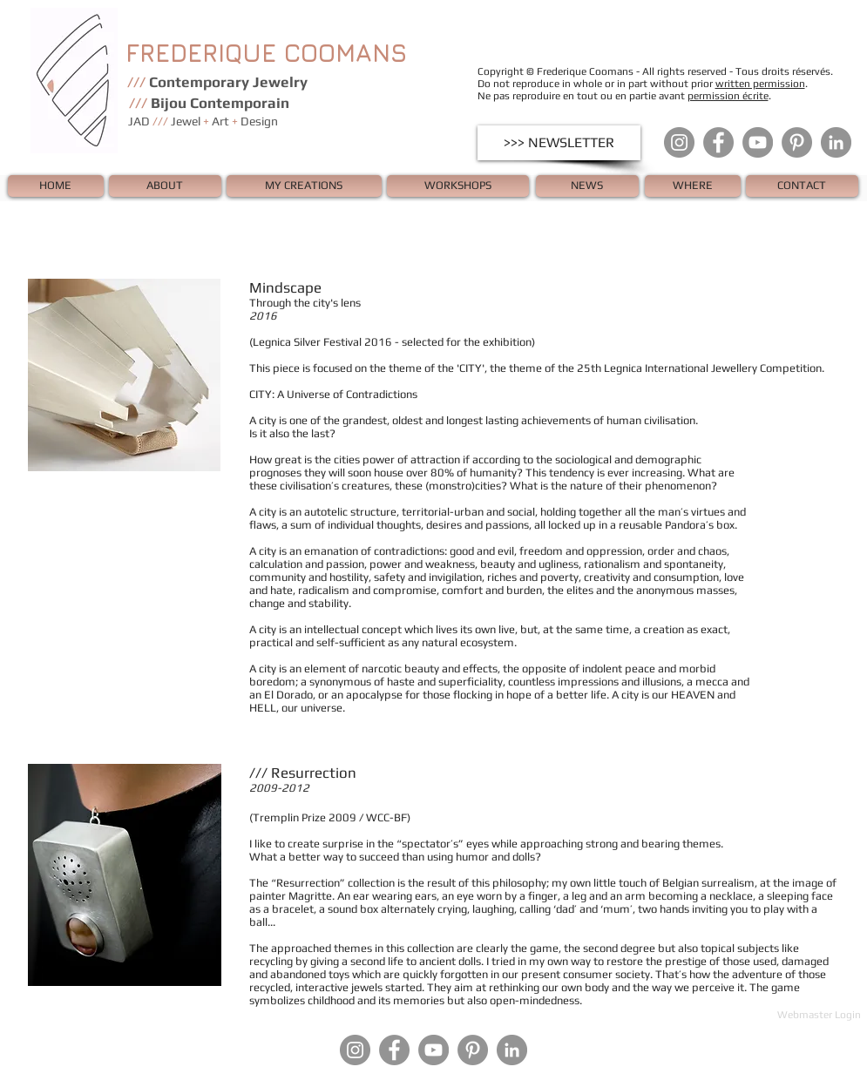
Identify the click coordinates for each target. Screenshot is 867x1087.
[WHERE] (693, 186)
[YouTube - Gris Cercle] (757, 142)
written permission (760, 84)
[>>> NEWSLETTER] (559, 142)
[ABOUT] (165, 186)
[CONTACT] (802, 186)
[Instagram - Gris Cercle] (679, 142)
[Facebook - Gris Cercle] (718, 142)
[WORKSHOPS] (458, 186)
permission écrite (728, 96)
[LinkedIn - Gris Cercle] (836, 142)
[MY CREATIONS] (304, 186)
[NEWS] (587, 186)
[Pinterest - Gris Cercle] (797, 142)
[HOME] (56, 186)
